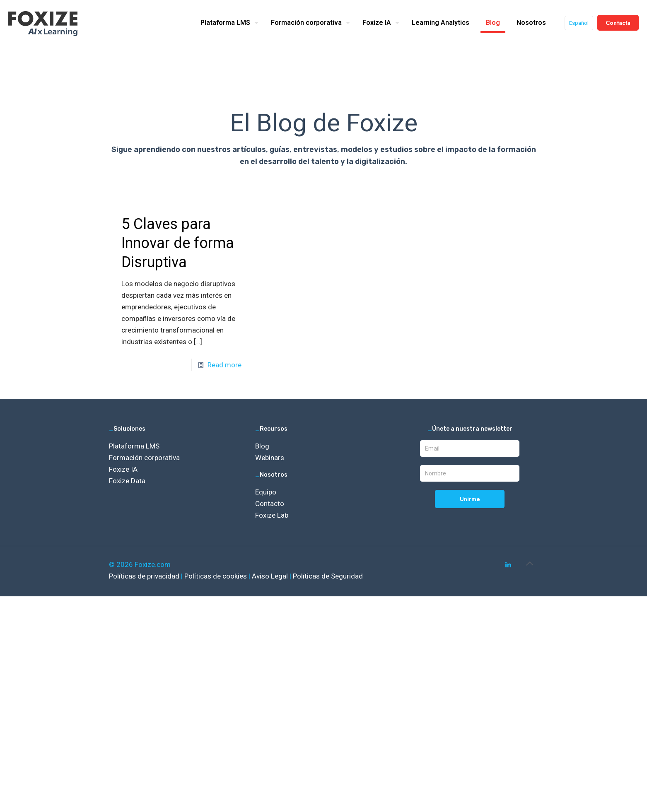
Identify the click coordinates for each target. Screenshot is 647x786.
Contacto (269, 503)
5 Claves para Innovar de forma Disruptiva (177, 243)
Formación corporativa (144, 457)
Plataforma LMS (134, 446)
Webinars (269, 457)
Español (579, 23)
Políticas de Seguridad (328, 576)
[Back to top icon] (529, 563)
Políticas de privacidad (145, 576)
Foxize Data (127, 481)
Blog (262, 446)
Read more (224, 365)
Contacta (618, 23)
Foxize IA (123, 469)
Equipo (265, 492)
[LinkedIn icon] (508, 565)
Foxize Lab (271, 515)
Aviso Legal (271, 576)
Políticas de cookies (216, 576)
